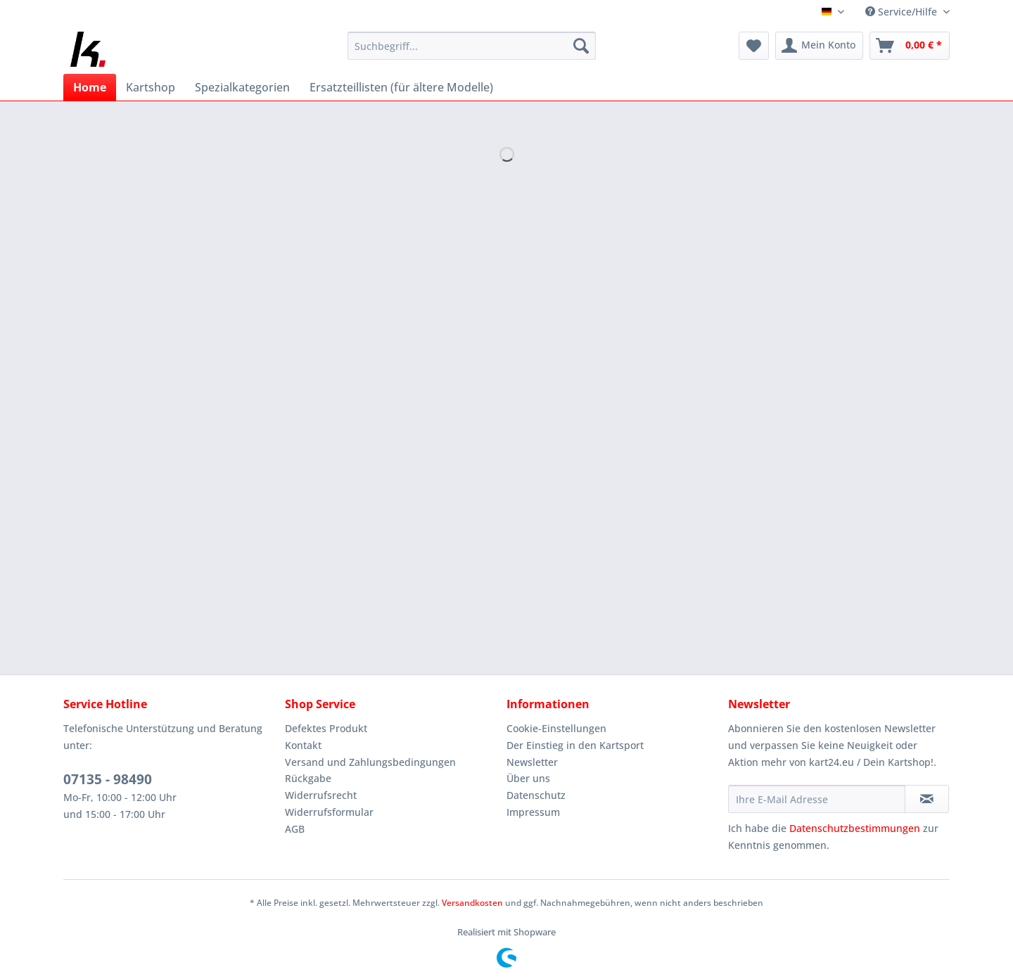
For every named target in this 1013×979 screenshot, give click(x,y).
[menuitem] (472, 52)
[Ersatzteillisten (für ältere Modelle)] (401, 87)
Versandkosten (472, 903)
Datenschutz (536, 795)
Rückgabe (308, 778)
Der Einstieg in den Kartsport (575, 745)
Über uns (528, 778)
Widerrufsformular (329, 812)
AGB (295, 829)
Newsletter (532, 762)
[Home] (89, 87)
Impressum (533, 812)
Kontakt (303, 745)
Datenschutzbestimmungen (854, 828)
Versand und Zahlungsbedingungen (370, 762)
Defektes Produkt (326, 728)
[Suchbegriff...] (472, 46)
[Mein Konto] (819, 46)
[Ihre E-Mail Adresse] (816, 799)
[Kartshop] (150, 87)
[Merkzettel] (754, 46)
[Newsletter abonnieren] (927, 799)
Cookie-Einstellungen (556, 728)
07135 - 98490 (107, 779)
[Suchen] (581, 46)
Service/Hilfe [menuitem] (902, 11)
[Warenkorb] (909, 46)
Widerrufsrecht (321, 795)
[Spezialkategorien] (242, 87)
